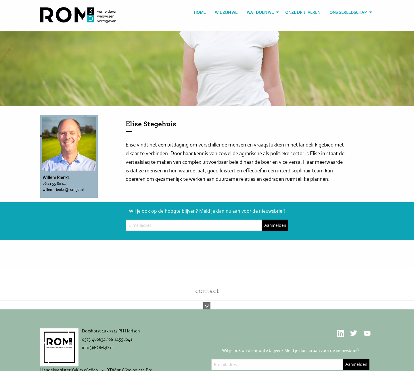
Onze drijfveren (302, 12)
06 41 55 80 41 (54, 183)
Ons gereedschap (348, 12)
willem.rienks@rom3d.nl (63, 189)
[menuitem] (199, 12)
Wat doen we (260, 12)
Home (200, 12)
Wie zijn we (226, 12)
